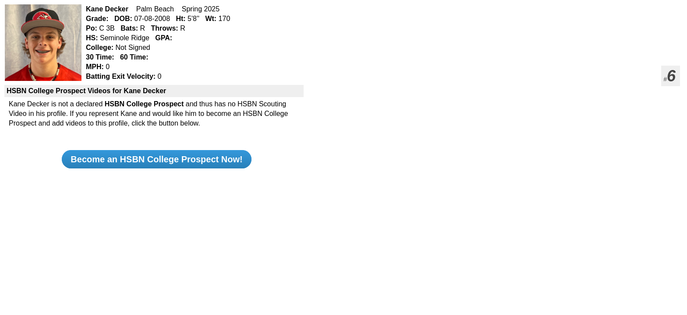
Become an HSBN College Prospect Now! (156, 159)
